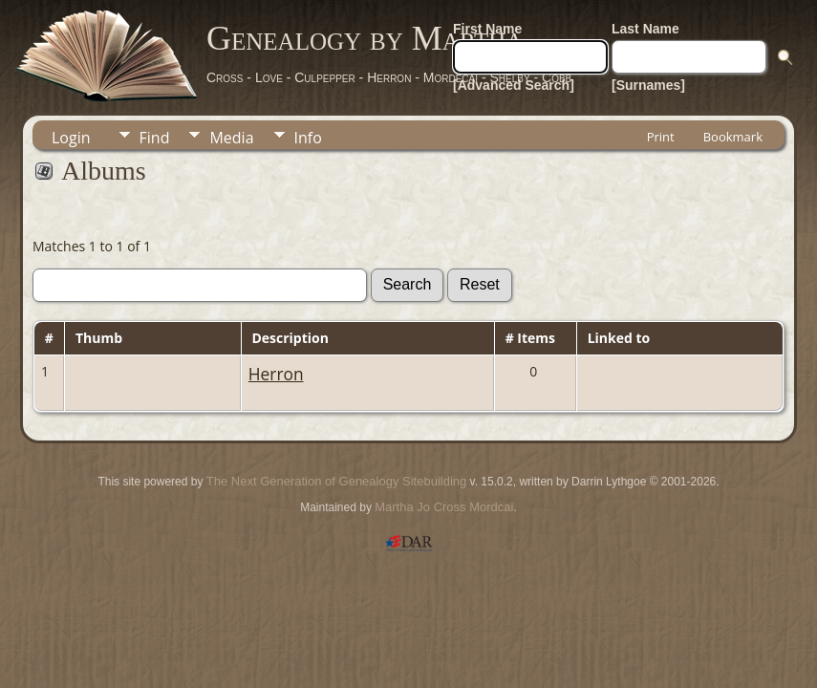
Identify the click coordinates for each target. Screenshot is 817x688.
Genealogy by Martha (364, 38)
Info (308, 137)
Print (661, 136)
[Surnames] (648, 85)
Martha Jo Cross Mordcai (444, 507)
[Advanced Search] (513, 85)
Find (155, 137)
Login (71, 137)
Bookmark (733, 136)
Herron (276, 373)
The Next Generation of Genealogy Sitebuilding (336, 481)
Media (231, 137)
